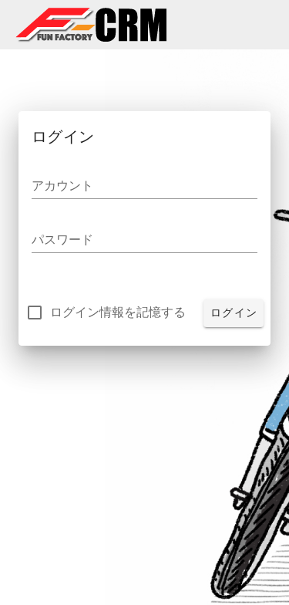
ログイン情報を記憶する (118, 312)
